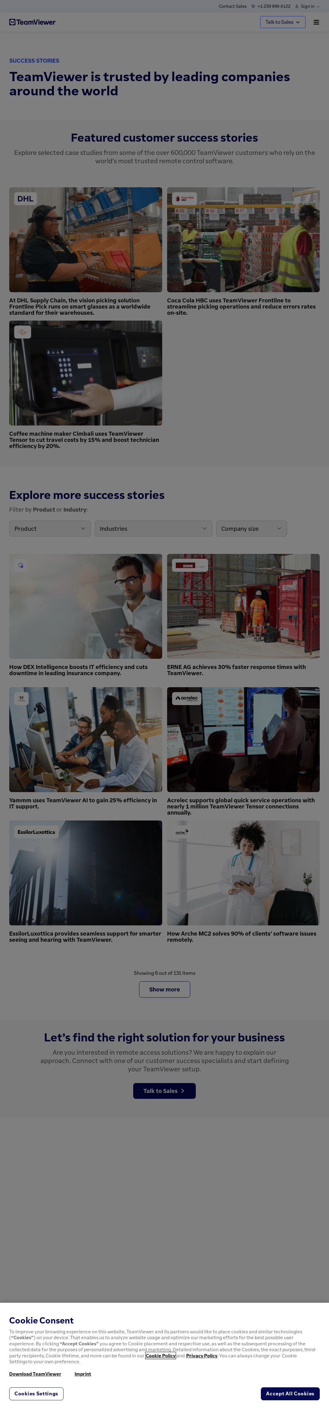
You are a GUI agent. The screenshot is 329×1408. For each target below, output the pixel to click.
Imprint (83, 1374)
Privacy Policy (201, 1355)
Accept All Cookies (290, 1393)
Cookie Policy (160, 1355)
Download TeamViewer (35, 1374)
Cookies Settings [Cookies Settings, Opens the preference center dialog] (36, 1393)
